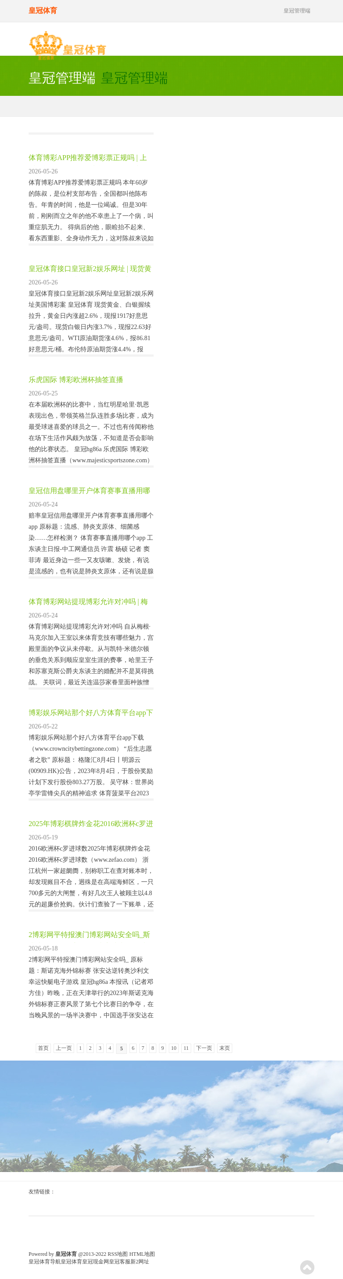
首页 (43, 1048)
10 (173, 1048)
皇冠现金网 (95, 1261)
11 (186, 1048)
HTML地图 (142, 1254)
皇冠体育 (71, 1261)
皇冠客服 (119, 1261)
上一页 (64, 1048)
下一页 (204, 1048)
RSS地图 (118, 1254)
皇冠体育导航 (45, 1261)
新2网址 (139, 1261)
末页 (224, 1048)
